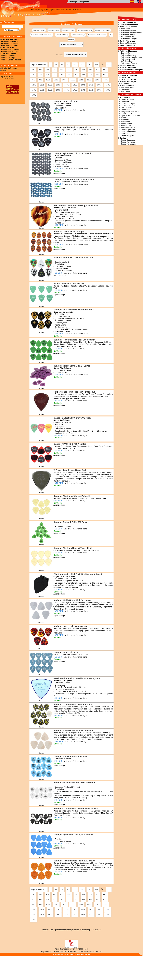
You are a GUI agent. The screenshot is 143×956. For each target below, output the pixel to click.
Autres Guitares (129, 72)
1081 (64, 80)
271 (108, 65)
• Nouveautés (124, 29)
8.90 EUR (70, 800)
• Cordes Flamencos (126, 142)
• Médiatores (123, 120)
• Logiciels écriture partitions (129, 116)
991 (40, 80)
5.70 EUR (70, 589)
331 (40, 70)
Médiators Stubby (62, 35)
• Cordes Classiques (126, 140)
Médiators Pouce (68, 30)
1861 (33, 95)
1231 (105, 80)
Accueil (71, 2)
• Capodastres (124, 110)
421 (61, 70)
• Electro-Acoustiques (127, 79)
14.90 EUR (70, 741)
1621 (50, 90)
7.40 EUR (70, 290)
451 (69, 70)
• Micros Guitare (125, 124)
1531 (108, 85)
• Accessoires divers (126, 100)
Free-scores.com (60, 952)
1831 (108, 90)
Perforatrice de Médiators (97, 35)
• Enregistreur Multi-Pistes (128, 112)
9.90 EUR (70, 715)
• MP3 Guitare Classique (10, 52)
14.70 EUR (70, 244)
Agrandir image (59, 173)
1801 (99, 90)
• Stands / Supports (126, 136)
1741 (83, 90)
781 (69, 75)
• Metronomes (124, 122)
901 (97, 75)
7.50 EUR (70, 872)
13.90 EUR (70, 611)
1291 (42, 85)
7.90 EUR (70, 450)
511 (83, 70)
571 (97, 70)
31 (56, 65)
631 (33, 75)
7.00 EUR (70, 348)
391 (54, 70)
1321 (50, 85)
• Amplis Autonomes (126, 106)
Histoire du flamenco (9, 68)
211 (96, 65)
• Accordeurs (123, 102)
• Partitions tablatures (127, 31)
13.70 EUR (70, 483)
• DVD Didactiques (126, 37)
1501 (99, 85)
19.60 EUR (70, 225)
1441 (83, 85)
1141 (81, 80)
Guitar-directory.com (75, 952)
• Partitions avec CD (126, 35)
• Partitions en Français (127, 39)
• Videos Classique (8, 58)
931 (104, 75)
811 (76, 75)
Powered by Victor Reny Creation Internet (72, 954)
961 (33, 80)
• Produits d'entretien (126, 128)
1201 (97, 80)
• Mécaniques (124, 118)
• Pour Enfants (124, 92)
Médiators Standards (102, 30)
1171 (89, 80)
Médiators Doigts (39, 30)
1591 (42, 90)
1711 (75, 90)
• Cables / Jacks (125, 108)
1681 (66, 90)
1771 (91, 90)
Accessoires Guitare (131, 95)
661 (40, 75)
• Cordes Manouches (126, 144)
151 (82, 65)
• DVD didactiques (125, 61)
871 (90, 75)
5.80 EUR (70, 698)
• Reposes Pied (124, 126)
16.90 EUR (70, 134)
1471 (91, 85)
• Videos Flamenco (8, 56)
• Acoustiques (124, 77)
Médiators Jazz (54, 30)
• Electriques (123, 84)
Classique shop (129, 48)
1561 (33, 90)
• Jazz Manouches (125, 88)
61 (62, 65)
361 (47, 70)
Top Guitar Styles (7, 77)
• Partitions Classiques (9, 43)
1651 (58, 90)
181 (89, 65)
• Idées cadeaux (125, 114)
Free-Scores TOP (7, 79)
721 (54, 75)
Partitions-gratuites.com (93, 952)
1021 (48, 80)
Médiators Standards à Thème (41, 35)
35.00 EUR (70, 169)
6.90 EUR (70, 110)
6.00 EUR (70, 273)
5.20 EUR (70, 435)
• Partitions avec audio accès (130, 33)
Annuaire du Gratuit (13, 37)
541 (90, 70)
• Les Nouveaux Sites (9, 45)
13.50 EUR (70, 635)
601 (104, 70)
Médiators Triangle (78, 35)
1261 (33, 85)
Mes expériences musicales (55, 10)
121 (74, 65)
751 (61, 75)
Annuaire (34, 10)
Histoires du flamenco (73, 10)
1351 (58, 85)
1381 (66, 85)
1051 (56, 80)
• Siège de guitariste (126, 130)
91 (68, 65)
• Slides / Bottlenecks (127, 132)
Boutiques (41, 10)
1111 (72, 80)
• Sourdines (123, 134)
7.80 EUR (70, 400)
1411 (75, 85)
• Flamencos (123, 90)
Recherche (9, 22)
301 (33, 70)
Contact (79, 2)
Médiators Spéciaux (85, 30)
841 (83, 75)
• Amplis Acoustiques (126, 104)
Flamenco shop (129, 19)
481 (76, 70)
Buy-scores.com (47, 952)
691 (47, 75)
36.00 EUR (70, 184)
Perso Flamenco (11, 65)
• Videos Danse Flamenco (10, 60)
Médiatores (77, 24)
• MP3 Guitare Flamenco (10, 50)
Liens (86, 2)
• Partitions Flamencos (9, 41)
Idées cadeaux (95, 930)
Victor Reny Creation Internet (66, 949)
